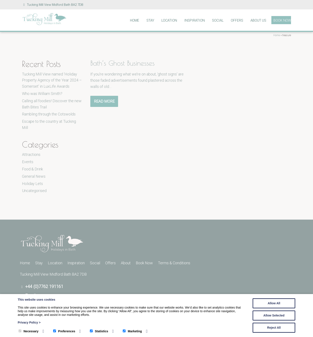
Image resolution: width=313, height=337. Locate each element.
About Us (258, 20)
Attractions (31, 154)
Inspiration (194, 20)
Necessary (28, 331)
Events (27, 162)
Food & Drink (32, 169)
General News (33, 176)
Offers (237, 20)
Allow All (274, 303)
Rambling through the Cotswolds (49, 114)
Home (134, 20)
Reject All (274, 327)
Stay (150, 20)
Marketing (132, 331)
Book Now (282, 20)
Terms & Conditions (174, 263)
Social (218, 20)
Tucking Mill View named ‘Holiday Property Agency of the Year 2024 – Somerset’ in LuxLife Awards (52, 80)
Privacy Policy (29, 322)
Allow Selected (274, 315)
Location (169, 20)
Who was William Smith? (42, 93)
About (126, 263)
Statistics (99, 331)
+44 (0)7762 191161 (44, 286)
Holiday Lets (32, 183)
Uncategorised (34, 190)
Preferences (64, 331)
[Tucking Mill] (44, 24)
